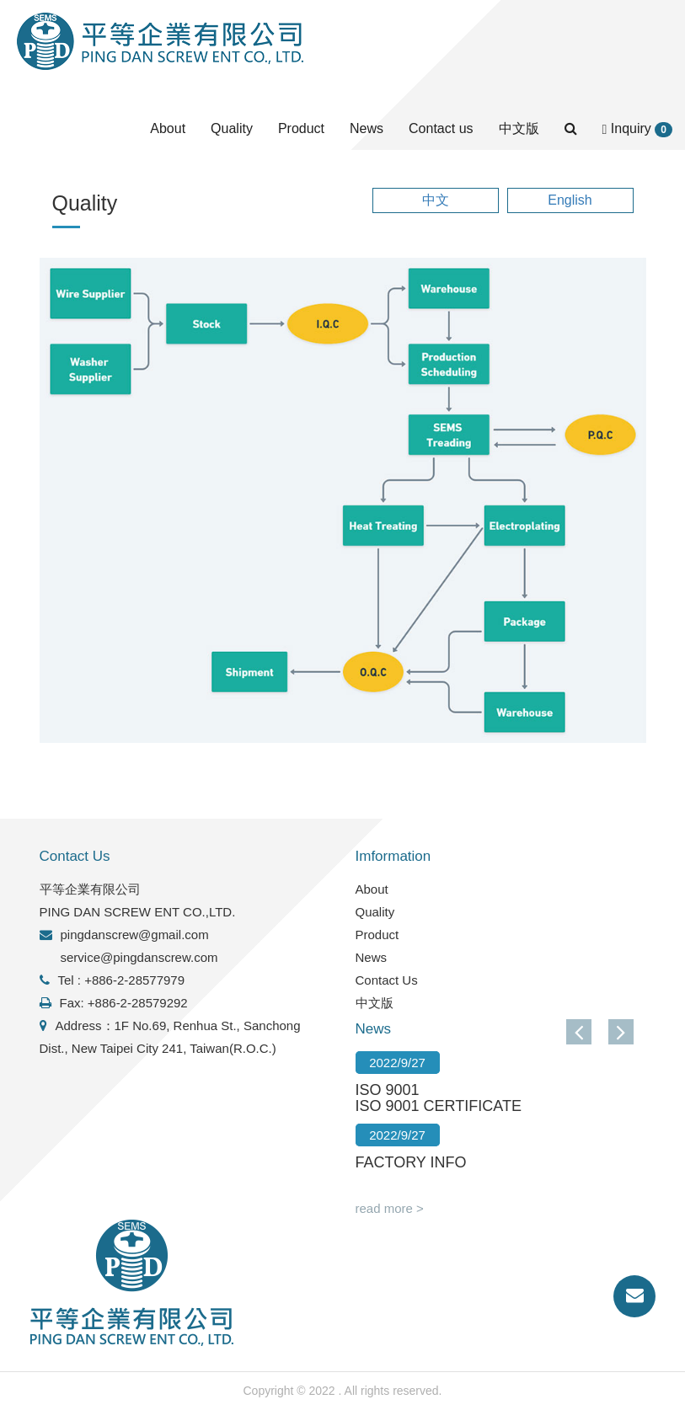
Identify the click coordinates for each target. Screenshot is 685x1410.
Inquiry (637, 129)
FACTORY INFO (411, 1162)
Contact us (441, 128)
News (366, 128)
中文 (435, 200)
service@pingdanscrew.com (139, 957)
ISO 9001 (388, 1090)
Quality (232, 128)
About (167, 128)
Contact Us (387, 980)
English (569, 200)
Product (301, 128)
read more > (390, 1208)
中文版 (519, 128)
